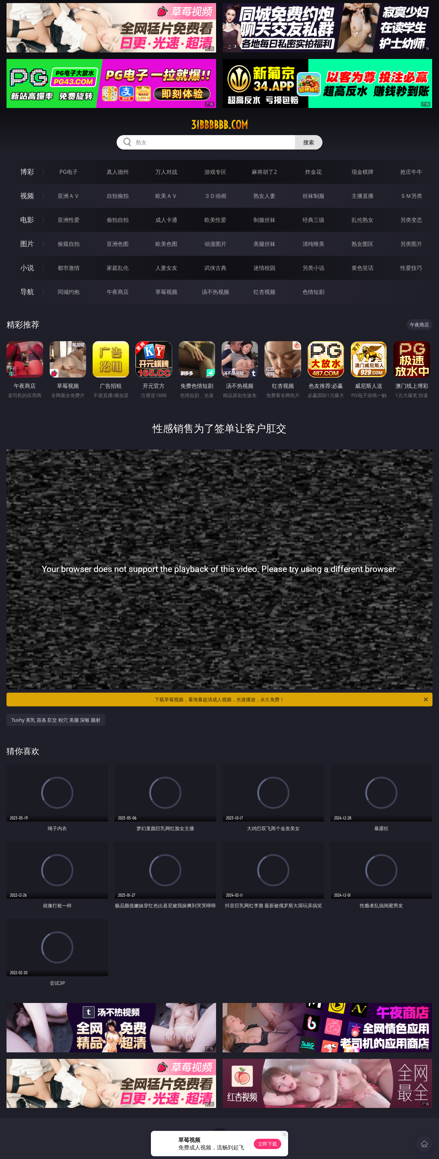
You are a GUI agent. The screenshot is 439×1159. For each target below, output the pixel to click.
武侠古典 (215, 268)
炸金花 (313, 172)
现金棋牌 (362, 172)
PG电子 (68, 172)
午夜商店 (118, 292)
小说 (27, 267)
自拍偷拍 (118, 196)
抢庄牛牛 (411, 172)
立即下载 (267, 1143)
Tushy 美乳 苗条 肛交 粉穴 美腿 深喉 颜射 (55, 720)
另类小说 (313, 268)
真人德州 (118, 172)
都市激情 (69, 268)
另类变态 (411, 220)
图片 (27, 243)
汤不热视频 (215, 292)
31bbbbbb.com (219, 125)
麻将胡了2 (264, 172)
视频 (27, 195)
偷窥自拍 (69, 244)
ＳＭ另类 (411, 196)
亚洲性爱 (69, 220)
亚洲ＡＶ (69, 196)
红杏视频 (264, 292)
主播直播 (362, 196)
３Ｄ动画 (215, 196)
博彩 (27, 171)
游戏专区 (215, 172)
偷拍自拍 (118, 220)
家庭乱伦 (118, 268)
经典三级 (313, 220)
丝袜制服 (313, 196)
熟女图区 (362, 244)
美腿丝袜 (264, 244)
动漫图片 (215, 244)
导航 (27, 291)
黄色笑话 (362, 268)
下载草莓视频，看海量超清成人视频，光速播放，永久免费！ (292, 699)
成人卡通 (166, 220)
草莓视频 (166, 292)
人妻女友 (166, 268)
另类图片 (411, 244)
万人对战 (166, 172)
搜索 (308, 142)
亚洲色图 (118, 244)
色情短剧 (313, 292)
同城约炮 (69, 292)
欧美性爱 (215, 220)
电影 (27, 219)
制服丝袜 (264, 220)
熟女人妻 (264, 196)
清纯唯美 (313, 244)
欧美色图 (166, 244)
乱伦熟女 (362, 220)
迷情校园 (264, 268)
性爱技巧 (411, 268)
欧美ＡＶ (166, 196)
